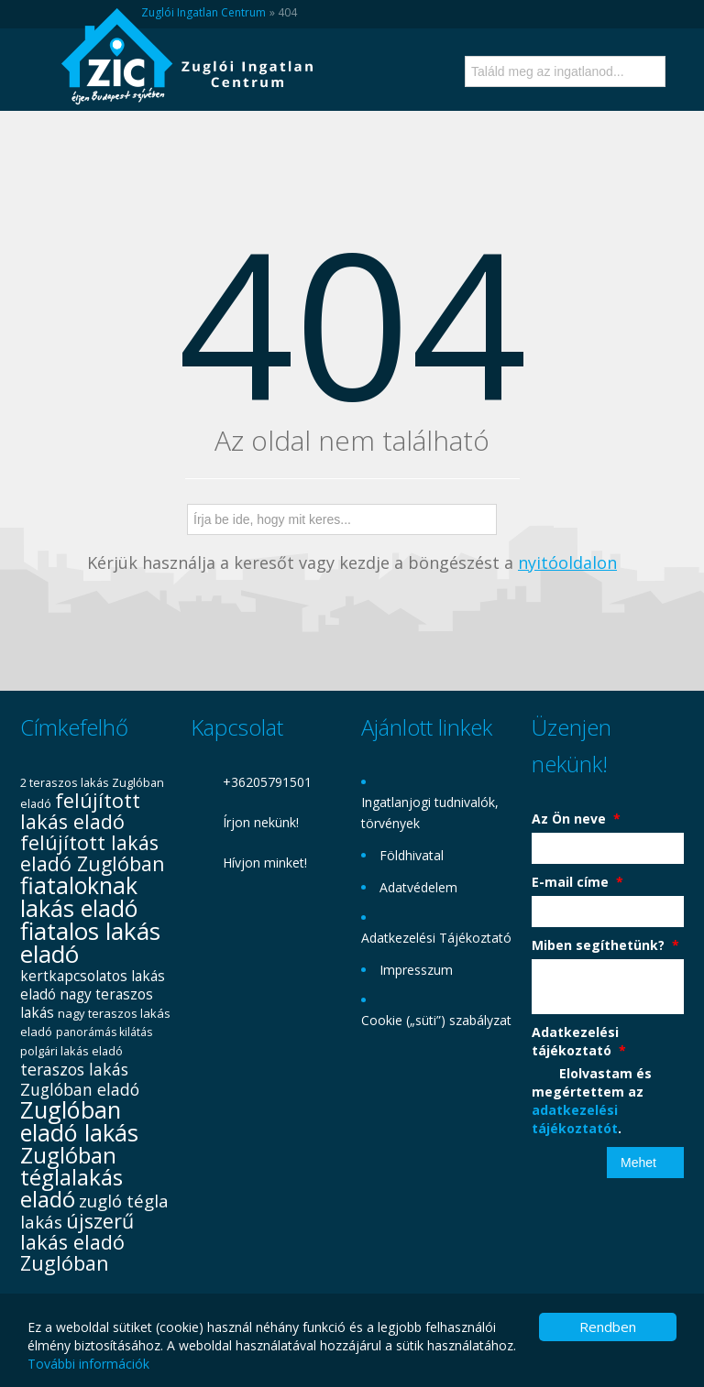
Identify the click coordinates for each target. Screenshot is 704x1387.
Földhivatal (412, 855)
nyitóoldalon (567, 562)
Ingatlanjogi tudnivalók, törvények (430, 812)
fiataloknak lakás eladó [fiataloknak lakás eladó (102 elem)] (79, 896)
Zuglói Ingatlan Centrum (203, 12)
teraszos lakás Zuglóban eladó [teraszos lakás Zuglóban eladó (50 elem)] (79, 1079)
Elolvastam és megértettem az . (592, 1101)
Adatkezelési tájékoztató (579, 1041)
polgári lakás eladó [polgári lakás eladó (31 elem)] (71, 1051)
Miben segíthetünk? (605, 945)
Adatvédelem (418, 887)
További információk (88, 1363)
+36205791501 (267, 782)
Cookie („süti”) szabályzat (436, 1020)
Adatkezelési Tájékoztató (436, 937)
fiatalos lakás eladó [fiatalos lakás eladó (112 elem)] (90, 942)
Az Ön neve (576, 818)
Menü (36, 86)
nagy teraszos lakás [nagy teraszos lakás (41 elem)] (86, 1003)
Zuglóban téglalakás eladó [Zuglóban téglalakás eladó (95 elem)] (71, 1177)
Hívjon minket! (265, 862)
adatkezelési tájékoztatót (575, 1119)
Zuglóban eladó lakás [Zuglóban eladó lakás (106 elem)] (79, 1121)
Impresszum (416, 969)
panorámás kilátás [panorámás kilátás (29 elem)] (104, 1032)
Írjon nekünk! (261, 822)
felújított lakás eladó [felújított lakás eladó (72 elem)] (80, 811)
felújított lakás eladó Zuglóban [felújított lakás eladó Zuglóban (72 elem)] (92, 853)
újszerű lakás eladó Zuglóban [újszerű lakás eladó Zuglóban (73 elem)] (77, 1241)
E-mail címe (577, 881)
